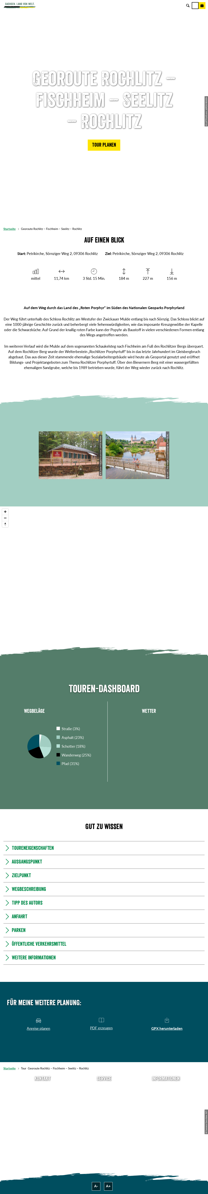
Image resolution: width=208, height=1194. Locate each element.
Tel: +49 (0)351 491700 (42, 1087)
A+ (108, 1186)
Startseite (9, 229)
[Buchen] (202, 5)
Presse (104, 1102)
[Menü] (195, 5)
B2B (104, 1109)
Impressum (165, 1102)
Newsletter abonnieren (104, 1095)
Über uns (165, 1087)
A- (96, 1186)
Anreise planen (104, 1087)
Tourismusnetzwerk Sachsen (166, 1116)
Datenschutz (165, 1109)
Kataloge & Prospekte (104, 1116)
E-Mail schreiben (42, 1095)
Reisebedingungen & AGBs (165, 1123)
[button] (104, 145)
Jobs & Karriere (165, 1095)
